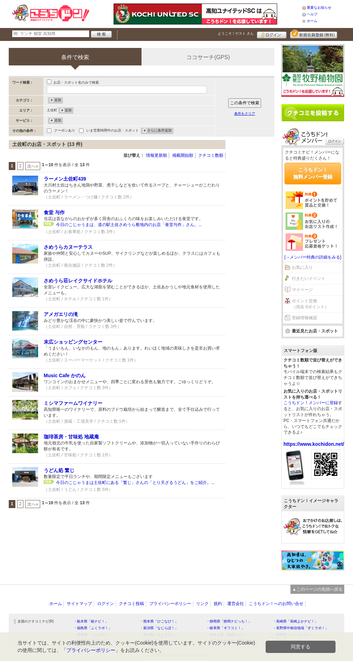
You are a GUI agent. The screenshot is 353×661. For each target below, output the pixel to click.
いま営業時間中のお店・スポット (112, 131)
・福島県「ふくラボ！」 (92, 628)
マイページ (302, 289)
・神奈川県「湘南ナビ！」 (227, 635)
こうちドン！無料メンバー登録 (312, 173)
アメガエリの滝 (61, 314)
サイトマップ (79, 603)
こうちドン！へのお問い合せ (276, 603)
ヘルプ (312, 14)
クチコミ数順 (210, 155)
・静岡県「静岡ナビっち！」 (229, 621)
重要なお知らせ (319, 7)
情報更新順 (156, 155)
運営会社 (235, 603)
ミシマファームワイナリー (73, 403)
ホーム (312, 21)
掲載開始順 (182, 155)
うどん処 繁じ (59, 470)
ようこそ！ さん (236, 33)
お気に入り (302, 267)
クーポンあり (64, 131)
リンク (202, 603)
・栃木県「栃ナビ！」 (90, 621)
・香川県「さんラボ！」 (159, 635)
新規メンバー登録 (313, 33)
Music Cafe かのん (65, 375)
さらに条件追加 (159, 130)
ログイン (272, 33)
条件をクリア (244, 113)
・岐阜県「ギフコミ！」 (225, 628)
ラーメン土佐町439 (65, 179)
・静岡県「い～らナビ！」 (294, 635)
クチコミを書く (312, 112)
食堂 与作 (54, 212)
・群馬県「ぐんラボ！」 (92, 635)
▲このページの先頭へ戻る (317, 589)
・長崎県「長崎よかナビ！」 (295, 621)
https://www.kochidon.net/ (313, 444)
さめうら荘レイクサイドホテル (78, 280)
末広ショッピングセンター (73, 342)
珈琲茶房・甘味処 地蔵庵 (71, 437)
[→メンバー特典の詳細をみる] (312, 257)
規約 (218, 603)
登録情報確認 (304, 317)
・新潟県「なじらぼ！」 (159, 628)
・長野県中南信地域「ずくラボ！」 (301, 628)
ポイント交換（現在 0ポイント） (310, 303)
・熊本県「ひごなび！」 (159, 621)
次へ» (32, 166)
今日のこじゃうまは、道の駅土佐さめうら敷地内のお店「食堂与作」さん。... (129, 224)
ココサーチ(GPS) (208, 57)
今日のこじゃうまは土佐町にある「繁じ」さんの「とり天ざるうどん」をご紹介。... (135, 482)
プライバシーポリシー (170, 603)
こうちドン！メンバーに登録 (310, 402)
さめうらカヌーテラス (68, 247)
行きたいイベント (308, 278)
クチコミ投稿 (131, 603)
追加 (57, 100)
